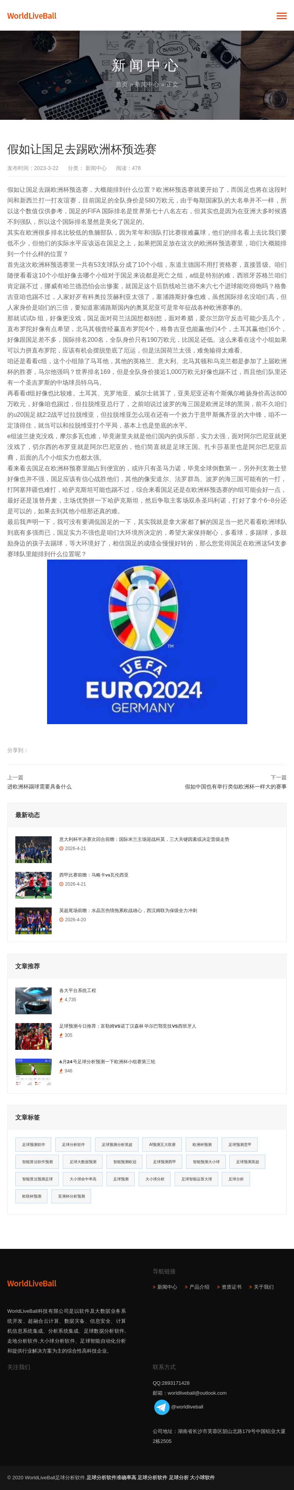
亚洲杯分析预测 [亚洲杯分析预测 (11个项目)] (71, 1196)
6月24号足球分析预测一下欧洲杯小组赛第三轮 (107, 1061)
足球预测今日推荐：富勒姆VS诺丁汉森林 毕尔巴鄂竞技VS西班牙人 (127, 1026)
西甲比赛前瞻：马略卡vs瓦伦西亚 (94, 875)
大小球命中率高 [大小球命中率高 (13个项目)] (83, 1179)
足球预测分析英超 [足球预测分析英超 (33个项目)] (117, 1144)
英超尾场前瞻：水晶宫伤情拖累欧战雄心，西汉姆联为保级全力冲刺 (128, 910)
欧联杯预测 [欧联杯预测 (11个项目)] (31, 1196)
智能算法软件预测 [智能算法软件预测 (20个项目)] (37, 1162)
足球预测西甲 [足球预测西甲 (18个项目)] (164, 1162)
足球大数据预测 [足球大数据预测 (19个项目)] (83, 1162)
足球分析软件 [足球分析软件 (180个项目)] (73, 1144)
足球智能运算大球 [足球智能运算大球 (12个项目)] (196, 1179)
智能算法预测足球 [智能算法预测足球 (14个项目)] (37, 1179)
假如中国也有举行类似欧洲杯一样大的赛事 (236, 786)
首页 (122, 84)
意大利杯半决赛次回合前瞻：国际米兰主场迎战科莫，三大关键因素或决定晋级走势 (144, 839)
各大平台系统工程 (77, 990)
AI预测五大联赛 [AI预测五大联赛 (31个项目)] (162, 1144)
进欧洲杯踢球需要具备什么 (39, 786)
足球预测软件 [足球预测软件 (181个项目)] (33, 1144)
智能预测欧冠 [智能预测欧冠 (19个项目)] (124, 1162)
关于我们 (264, 1287)
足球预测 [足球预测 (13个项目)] (121, 1179)
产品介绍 (199, 1287)
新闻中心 (147, 84)
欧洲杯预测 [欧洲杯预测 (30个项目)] (202, 1144)
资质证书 (232, 1287)
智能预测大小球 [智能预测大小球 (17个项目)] (206, 1162)
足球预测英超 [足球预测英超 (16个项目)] (247, 1162)
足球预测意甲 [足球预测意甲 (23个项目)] (240, 1144)
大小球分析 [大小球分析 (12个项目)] (155, 1179)
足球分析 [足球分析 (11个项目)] (236, 1179)
